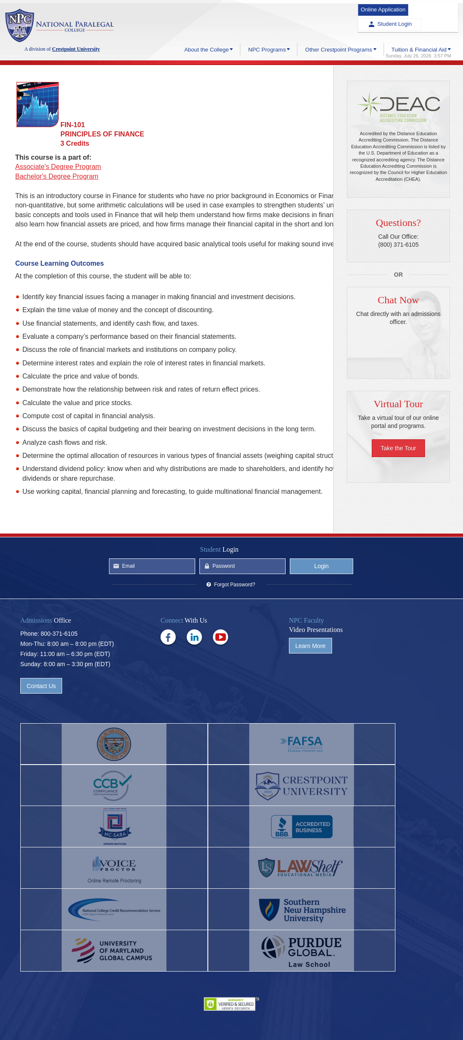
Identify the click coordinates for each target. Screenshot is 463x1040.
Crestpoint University (62, 26)
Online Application (377, 8)
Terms (267, 1019)
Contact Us (41, 733)
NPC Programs (265, 30)
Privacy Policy (231, 1019)
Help (197, 1019)
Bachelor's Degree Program (56, 176)
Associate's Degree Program (58, 166)
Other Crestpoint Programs (337, 30)
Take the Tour (398, 448)
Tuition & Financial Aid (418, 30)
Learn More (310, 693)
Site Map (296, 1019)
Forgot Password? (234, 632)
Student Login (435, 8)
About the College (204, 30)
